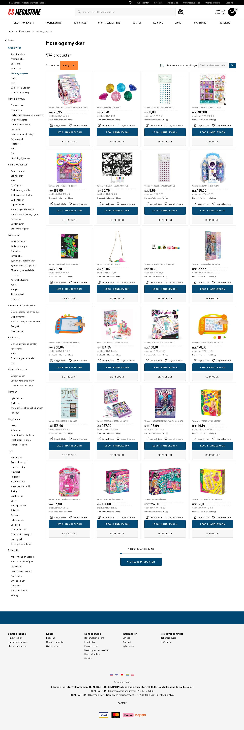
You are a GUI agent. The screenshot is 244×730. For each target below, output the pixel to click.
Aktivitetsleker (18, 241)
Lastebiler (16, 129)
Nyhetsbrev (128, 646)
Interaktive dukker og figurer (25, 214)
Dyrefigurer (16, 185)
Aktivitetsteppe (19, 246)
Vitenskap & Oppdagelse (21, 305)
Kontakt (127, 642)
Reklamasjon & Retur (94, 637)
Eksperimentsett (19, 316)
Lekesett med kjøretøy (22, 134)
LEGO (13, 425)
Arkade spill (16, 457)
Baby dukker (17, 175)
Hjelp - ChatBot (92, 654)
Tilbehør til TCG (18, 529)
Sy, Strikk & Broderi (20, 87)
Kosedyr (15, 412)
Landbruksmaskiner (20, 124)
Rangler (14, 289)
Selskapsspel (17, 519)
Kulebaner (16, 430)
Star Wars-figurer (20, 228)
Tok (12, 153)
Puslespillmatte (18, 505)
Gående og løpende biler (23, 270)
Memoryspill (16, 539)
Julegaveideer (18, 375)
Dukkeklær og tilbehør (22, 194)
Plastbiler (15, 143)
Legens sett (17, 566)
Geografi (15, 326)
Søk (233, 65)
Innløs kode (173, 2)
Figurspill (15, 471)
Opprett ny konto (212, 2)
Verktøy (14, 595)
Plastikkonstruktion (21, 439)
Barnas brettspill (19, 462)
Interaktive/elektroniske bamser (27, 407)
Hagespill (15, 476)
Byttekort (15, 515)
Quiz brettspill (18, 495)
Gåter (13, 500)
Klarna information (17, 646)
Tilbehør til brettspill (21, 534)
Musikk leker (17, 575)
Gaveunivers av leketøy (22, 380)
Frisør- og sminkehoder (22, 209)
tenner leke (16, 255)
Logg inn (229, 2)
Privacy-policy (15, 637)
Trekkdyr (15, 299)
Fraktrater (89, 642)
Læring (14, 275)
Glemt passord (53, 646)
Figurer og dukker (17, 164)
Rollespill (15, 510)
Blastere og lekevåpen (22, 561)
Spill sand (15, 63)
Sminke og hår (18, 580)
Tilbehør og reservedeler (23, 358)
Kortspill (15, 491)
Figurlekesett (17, 204)
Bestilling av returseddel (96, 650)
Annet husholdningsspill (22, 556)
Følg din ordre (91, 646)
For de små (14, 234)
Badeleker (16, 251)
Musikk (14, 284)
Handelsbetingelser (17, 642)
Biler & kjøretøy (16, 98)
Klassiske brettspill (20, 486)
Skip (13, 148)
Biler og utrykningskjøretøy (24, 343)
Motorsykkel (17, 138)
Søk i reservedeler (191, 2)
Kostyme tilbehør (19, 590)
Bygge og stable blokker (23, 260)
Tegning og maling (20, 92)
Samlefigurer (17, 223)
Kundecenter (143, 2)
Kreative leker (17, 58)
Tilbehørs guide (168, 637)
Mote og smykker (19, 73)
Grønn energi (17, 331)
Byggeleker (14, 418)
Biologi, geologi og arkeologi (25, 311)
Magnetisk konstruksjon (22, 435)
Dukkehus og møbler (21, 190)
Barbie (14, 180)
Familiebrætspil (19, 467)
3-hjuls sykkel (17, 294)
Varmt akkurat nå (17, 369)
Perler (14, 78)
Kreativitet (14, 47)
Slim (13, 82)
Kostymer (15, 585)
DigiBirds (15, 403)
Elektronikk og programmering (26, 321)
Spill (10, 450)
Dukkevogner (17, 199)
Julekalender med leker (22, 385)
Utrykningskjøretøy (20, 158)
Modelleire (16, 68)
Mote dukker (17, 219)
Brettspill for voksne (21, 543)
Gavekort (158, 2)
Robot (14, 353)
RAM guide (166, 642)
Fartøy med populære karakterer (27, 114)
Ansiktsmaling (18, 54)
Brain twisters (18, 481)
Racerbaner (16, 348)
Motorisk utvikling (19, 279)
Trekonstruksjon (19, 444)
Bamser (12, 391)
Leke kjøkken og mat (21, 571)
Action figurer (18, 170)
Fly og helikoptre (19, 119)
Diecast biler (17, 105)
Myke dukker (17, 398)
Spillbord (15, 524)
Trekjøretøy (16, 110)
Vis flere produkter (141, 561)
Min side (88, 658)
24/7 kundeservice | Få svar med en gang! (27, 2)
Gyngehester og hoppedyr (23, 265)
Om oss (126, 637)
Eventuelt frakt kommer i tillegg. (61, 134)
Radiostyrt (14, 337)
